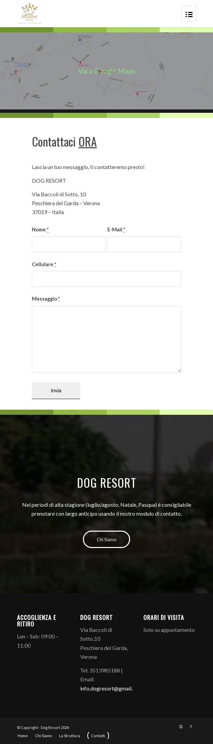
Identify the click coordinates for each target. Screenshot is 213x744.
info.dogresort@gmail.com (111, 688)
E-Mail (116, 229)
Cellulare (44, 264)
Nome (40, 229)
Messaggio (46, 298)
